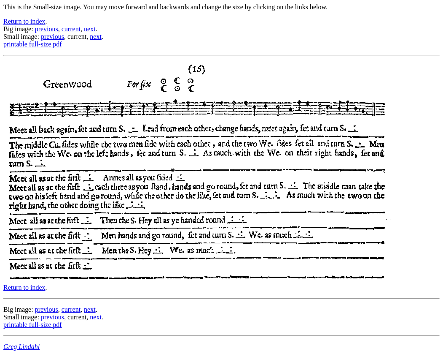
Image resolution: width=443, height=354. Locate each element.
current (71, 29)
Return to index (24, 21)
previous (46, 29)
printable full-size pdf (32, 44)
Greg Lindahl (21, 346)
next (90, 29)
